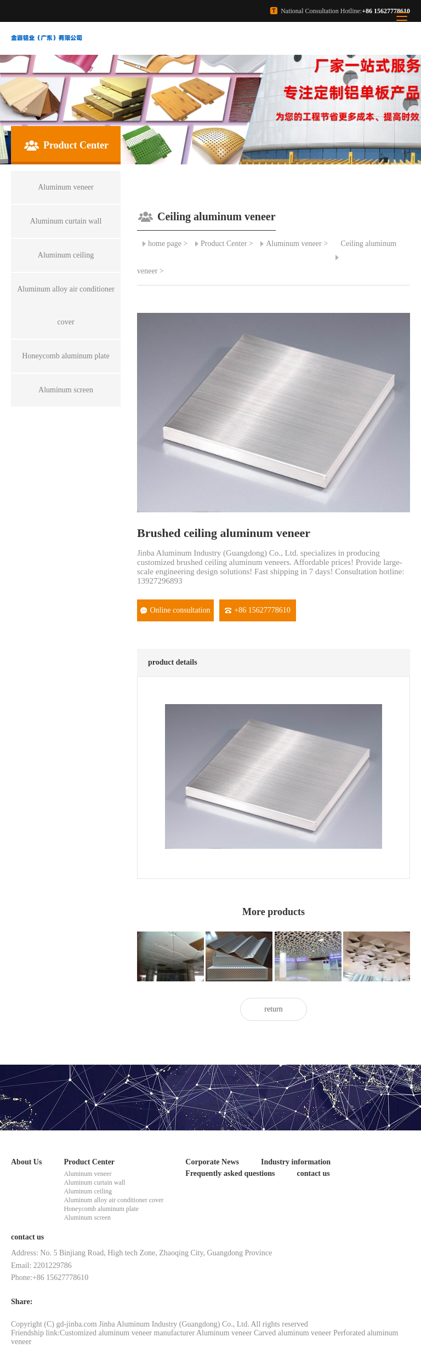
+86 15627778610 (257, 610)
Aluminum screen (87, 1217)
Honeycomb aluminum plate (101, 1209)
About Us (26, 1162)
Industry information (296, 1162)
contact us (313, 1173)
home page (164, 243)
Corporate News (212, 1162)
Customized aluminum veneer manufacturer (127, 1333)
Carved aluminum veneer (293, 1333)
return (273, 1009)
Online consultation (175, 610)
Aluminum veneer (293, 243)
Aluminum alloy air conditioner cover (113, 1200)
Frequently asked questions (230, 1173)
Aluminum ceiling (88, 1191)
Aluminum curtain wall (94, 1182)
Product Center (224, 243)
